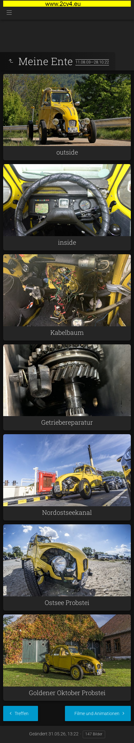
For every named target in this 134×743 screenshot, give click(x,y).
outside (67, 152)
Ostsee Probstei (67, 602)
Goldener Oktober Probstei (67, 692)
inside (67, 242)
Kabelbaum (67, 332)
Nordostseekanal (67, 512)
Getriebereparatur (67, 422)
